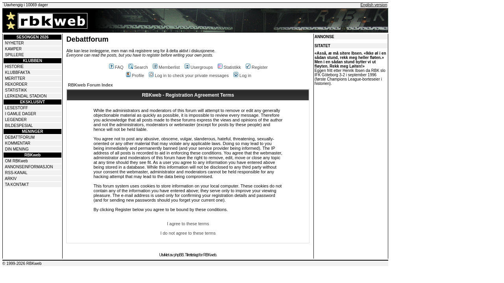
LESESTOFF (16, 108)
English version (373, 5)
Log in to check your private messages (189, 75)
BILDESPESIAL (19, 125)
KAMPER (13, 49)
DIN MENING (17, 149)
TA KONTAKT (17, 184)
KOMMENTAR (17, 143)
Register (257, 67)
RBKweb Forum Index (90, 85)
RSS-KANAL (16, 173)
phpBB (178, 255)
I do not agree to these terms (188, 233)
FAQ (116, 67)
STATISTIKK (16, 90)
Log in (242, 75)
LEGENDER (16, 120)
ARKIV (11, 178)
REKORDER (16, 84)
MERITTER (15, 78)
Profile (135, 75)
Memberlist (166, 67)
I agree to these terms (188, 223)
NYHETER (14, 43)
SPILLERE (14, 55)
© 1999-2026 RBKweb (22, 263)
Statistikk (229, 67)
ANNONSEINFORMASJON (29, 167)
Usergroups (199, 67)
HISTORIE (14, 66)
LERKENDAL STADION (26, 96)
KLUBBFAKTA (17, 72)
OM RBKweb (16, 161)
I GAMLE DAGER (20, 114)
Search (138, 67)
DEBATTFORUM (20, 137)
